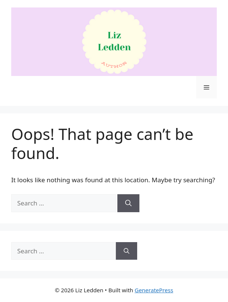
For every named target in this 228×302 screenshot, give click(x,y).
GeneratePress (154, 290)
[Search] (128, 203)
